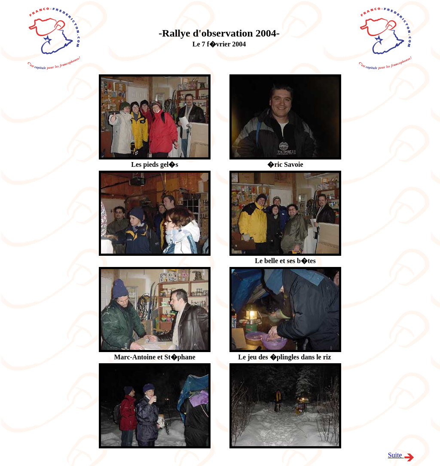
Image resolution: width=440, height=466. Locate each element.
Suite (401, 455)
